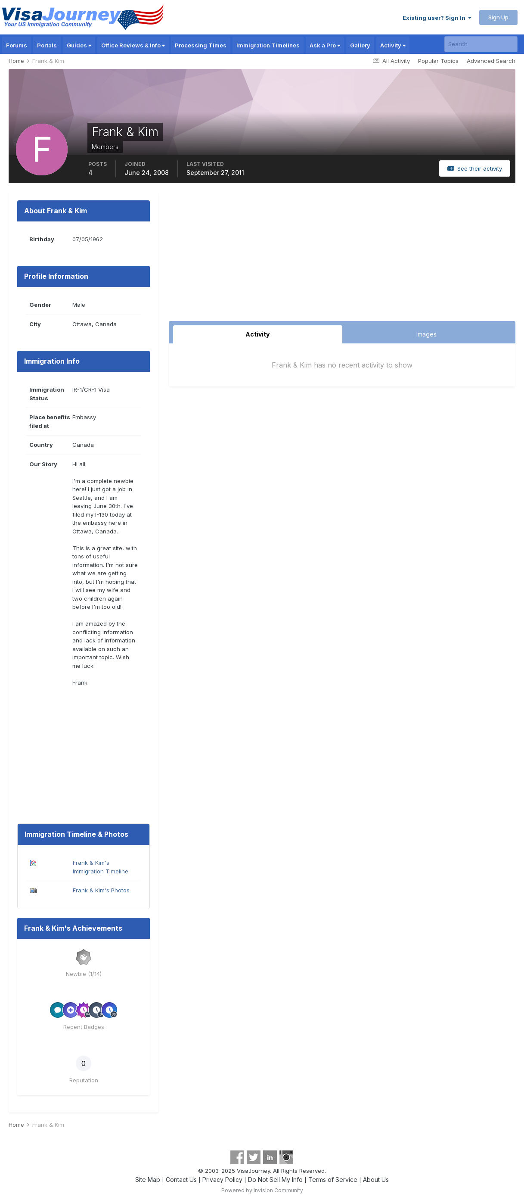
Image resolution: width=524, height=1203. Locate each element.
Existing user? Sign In (437, 17)
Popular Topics (438, 60)
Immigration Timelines (268, 45)
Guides (79, 45)
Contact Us (181, 1179)
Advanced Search (491, 60)
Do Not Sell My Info (275, 1179)
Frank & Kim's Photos (101, 890)
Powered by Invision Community (262, 1190)
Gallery (360, 45)
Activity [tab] (257, 334)
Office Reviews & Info (133, 45)
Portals (47, 45)
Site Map (147, 1179)
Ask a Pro (325, 45)
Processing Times (200, 45)
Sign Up (498, 17)
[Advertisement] (342, 256)
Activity (393, 45)
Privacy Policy (222, 1179)
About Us (376, 1179)
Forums (16, 45)
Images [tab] (426, 334)
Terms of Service (332, 1179)
